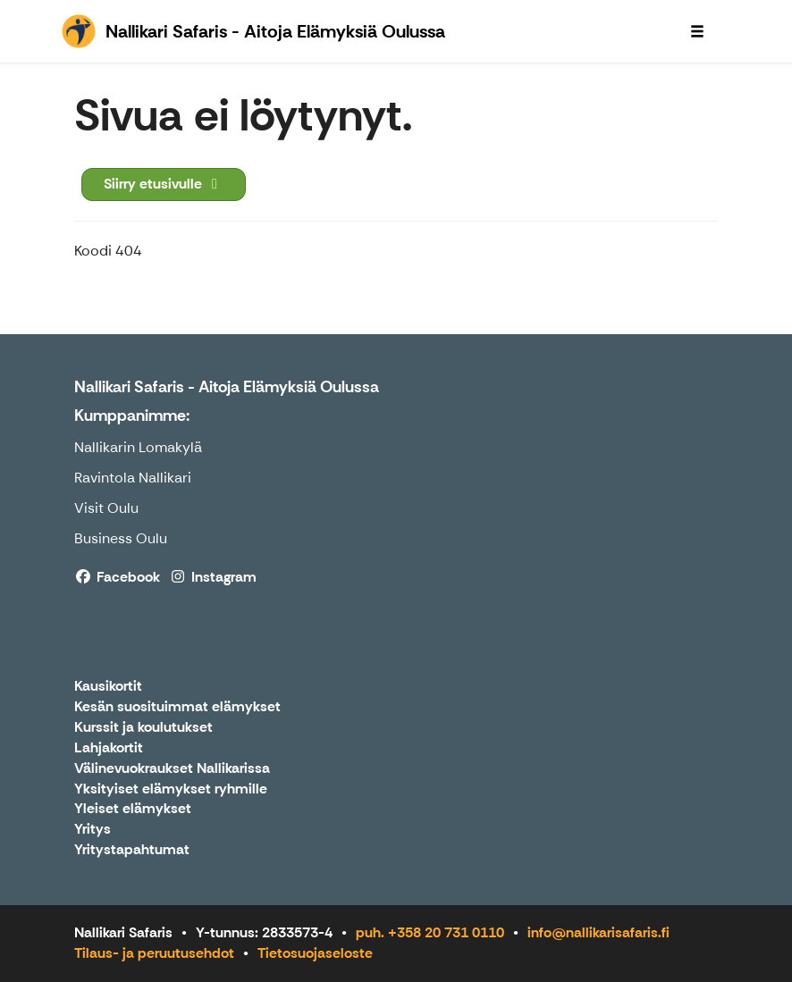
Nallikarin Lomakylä (138, 447)
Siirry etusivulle (163, 183)
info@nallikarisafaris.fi (598, 932)
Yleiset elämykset (132, 809)
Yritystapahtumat (132, 850)
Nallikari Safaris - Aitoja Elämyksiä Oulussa (226, 387)
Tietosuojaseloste (315, 953)
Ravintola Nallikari (132, 477)
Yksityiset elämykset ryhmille (170, 789)
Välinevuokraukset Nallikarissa (172, 768)
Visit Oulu (106, 508)
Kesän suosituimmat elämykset (177, 707)
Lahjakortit (108, 748)
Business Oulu (120, 538)
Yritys (92, 829)
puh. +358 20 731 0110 (430, 932)
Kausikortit (108, 686)
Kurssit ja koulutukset (143, 727)
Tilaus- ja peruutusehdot (154, 953)
